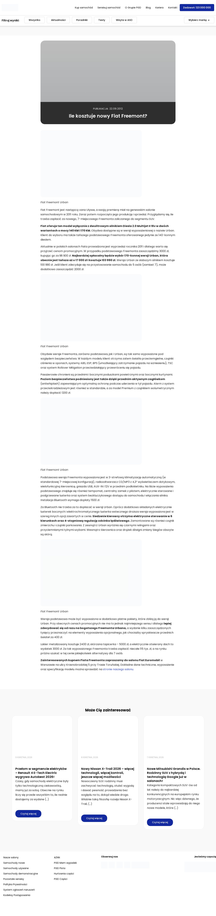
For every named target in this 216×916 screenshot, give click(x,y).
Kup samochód (84, 7)
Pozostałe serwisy (13, 879)
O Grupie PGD (133, 7)
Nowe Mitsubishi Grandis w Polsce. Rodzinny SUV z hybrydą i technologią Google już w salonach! (173, 775)
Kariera (159, 7)
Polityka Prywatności (15, 884)
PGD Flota (59, 868)
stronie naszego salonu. (118, 669)
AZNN (57, 857)
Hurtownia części (64, 873)
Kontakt (172, 7)
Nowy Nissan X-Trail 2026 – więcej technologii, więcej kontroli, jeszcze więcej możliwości (107, 773)
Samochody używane (16, 868)
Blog (148, 7)
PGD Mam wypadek (65, 863)
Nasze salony (11, 857)
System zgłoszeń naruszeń (19, 889)
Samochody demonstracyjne (20, 873)
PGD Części (60, 879)
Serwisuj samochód (109, 7)
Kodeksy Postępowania (16, 895)
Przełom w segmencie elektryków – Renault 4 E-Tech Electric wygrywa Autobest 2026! (41, 773)
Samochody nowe (14, 863)
